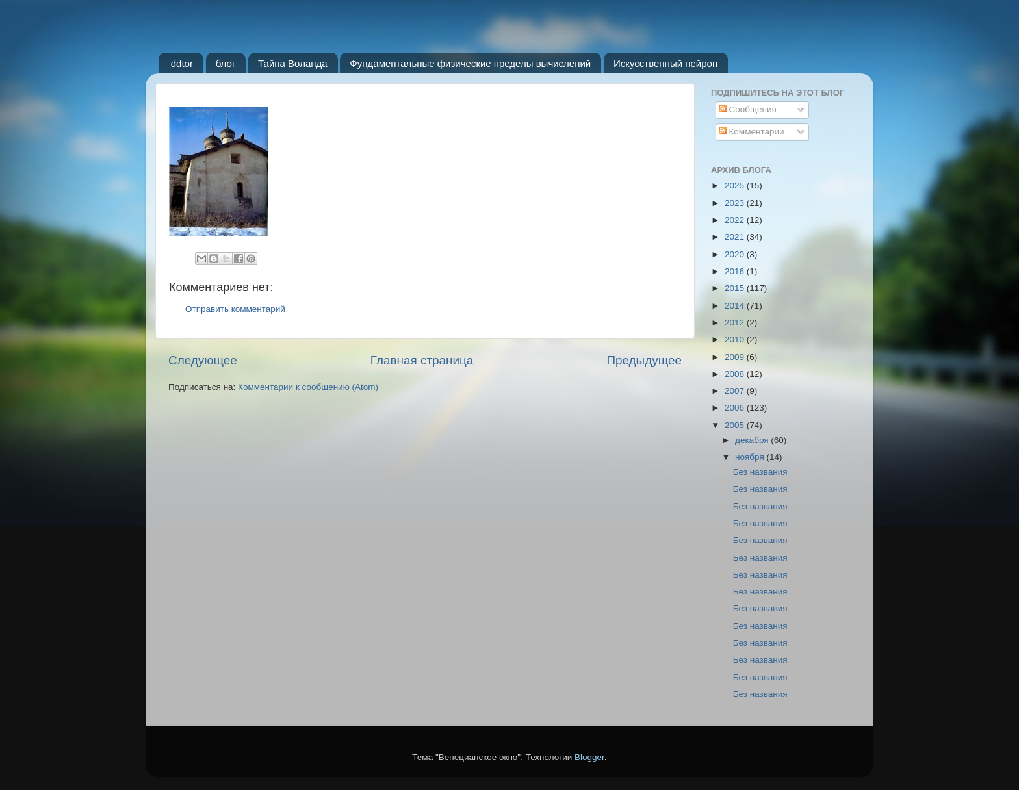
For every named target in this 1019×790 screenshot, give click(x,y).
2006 (736, 408)
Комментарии (751, 131)
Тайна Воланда (293, 63)
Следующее (202, 360)
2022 (736, 220)
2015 (736, 288)
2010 (736, 339)
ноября (750, 457)
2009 (736, 357)
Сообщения (748, 109)
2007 (736, 391)
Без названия (760, 472)
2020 (736, 254)
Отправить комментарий (235, 309)
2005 (736, 425)
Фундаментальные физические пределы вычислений (470, 63)
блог (226, 63)
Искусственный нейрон (665, 63)
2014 (736, 306)
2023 (736, 203)
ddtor (182, 63)
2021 (736, 237)
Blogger (589, 757)
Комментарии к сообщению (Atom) (308, 387)
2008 (736, 374)
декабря (753, 440)
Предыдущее (644, 360)
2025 (736, 185)
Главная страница (422, 360)
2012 (736, 322)
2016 (736, 271)
